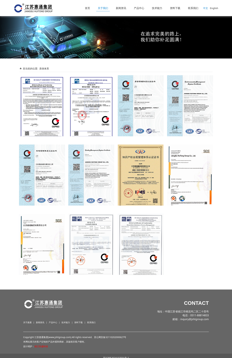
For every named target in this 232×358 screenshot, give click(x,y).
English (214, 8)
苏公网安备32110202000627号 (110, 333)
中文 (205, 8)
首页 (87, 8)
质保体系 (44, 68)
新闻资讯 (121, 8)
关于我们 (103, 8)
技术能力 (157, 8)
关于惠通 (27, 318)
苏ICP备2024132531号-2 (116, 353)
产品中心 (139, 8)
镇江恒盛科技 (41, 342)
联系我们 (193, 8)
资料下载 (175, 8)
